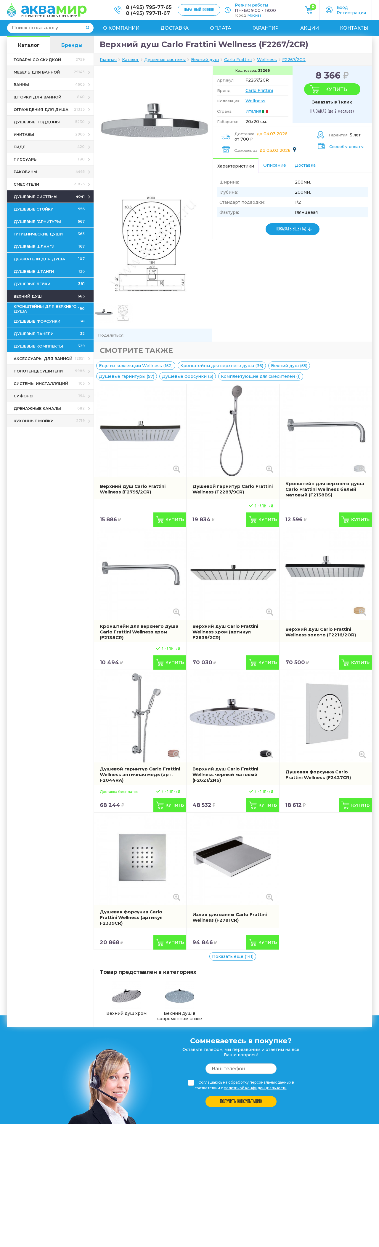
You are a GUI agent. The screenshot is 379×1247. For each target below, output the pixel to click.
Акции (309, 28)
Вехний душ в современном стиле (179, 1001)
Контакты (354, 28)
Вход (342, 7)
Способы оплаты (346, 146)
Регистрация (351, 12)
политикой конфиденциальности (255, 1088)
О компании (121, 28)
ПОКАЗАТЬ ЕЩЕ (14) (291, 229)
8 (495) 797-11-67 (148, 13)
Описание (274, 165)
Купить (336, 89)
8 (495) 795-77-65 (149, 7)
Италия (253, 111)
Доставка (174, 28)
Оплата (220, 28)
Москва (254, 15)
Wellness (255, 100)
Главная (108, 59)
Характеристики (235, 166)
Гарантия (265, 28)
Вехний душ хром (126, 998)
